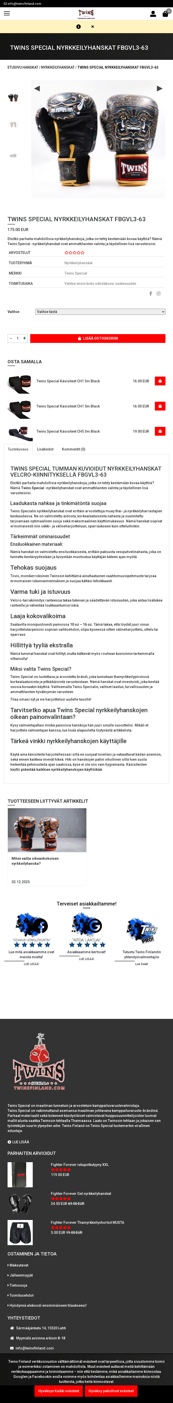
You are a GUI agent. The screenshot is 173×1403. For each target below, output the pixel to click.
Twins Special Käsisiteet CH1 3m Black (68, 381)
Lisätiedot (45, 449)
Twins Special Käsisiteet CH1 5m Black (68, 406)
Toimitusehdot (21, 1295)
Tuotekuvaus (18, 449)
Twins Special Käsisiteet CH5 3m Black (68, 431)
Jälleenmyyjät (21, 1275)
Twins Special (75, 273)
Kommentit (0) (73, 449)
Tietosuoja (18, 1285)
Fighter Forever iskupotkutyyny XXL (80, 1165)
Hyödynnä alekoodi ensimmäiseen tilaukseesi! (48, 1305)
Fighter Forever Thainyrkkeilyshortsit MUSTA (87, 1222)
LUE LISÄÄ (18, 1142)
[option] (13, 96)
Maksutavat (19, 1265)
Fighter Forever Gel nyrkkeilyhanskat (81, 1194)
